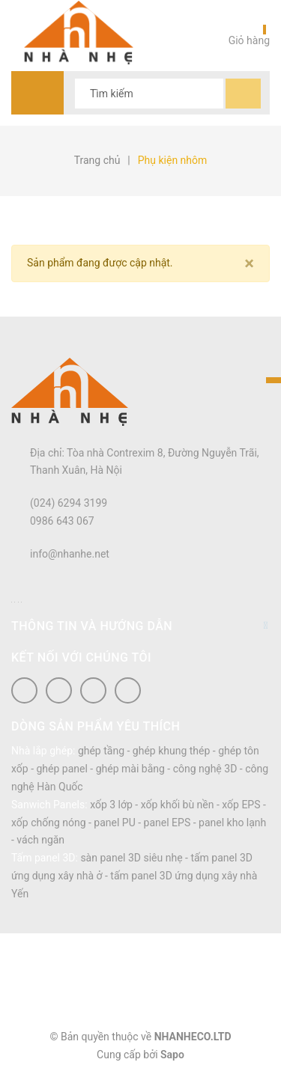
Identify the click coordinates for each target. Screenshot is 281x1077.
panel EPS (167, 823)
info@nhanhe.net (69, 554)
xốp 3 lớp (111, 805)
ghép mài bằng (130, 769)
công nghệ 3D (205, 769)
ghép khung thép (172, 751)
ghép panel (61, 769)
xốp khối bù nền (177, 805)
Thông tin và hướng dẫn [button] (140, 625)
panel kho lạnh (232, 823)
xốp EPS (241, 805)
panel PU (114, 823)
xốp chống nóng (48, 823)
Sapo (172, 1055)
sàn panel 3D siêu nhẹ (131, 858)
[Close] (249, 263)
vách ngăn (40, 840)
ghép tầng (101, 751)
